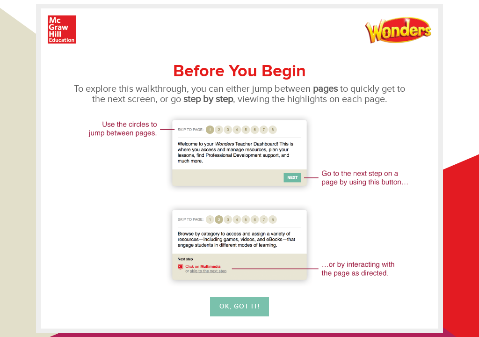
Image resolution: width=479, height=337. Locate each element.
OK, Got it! (239, 306)
